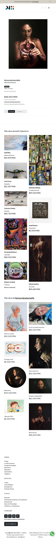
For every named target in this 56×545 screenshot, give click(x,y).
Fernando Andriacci (10, 252)
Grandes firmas (9, 489)
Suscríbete (11, 524)
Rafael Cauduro (34, 284)
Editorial (6, 498)
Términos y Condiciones (12, 506)
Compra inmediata (10, 465)
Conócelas (35, 1)
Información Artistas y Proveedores (15, 500)
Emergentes (8, 487)
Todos (6, 483)
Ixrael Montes (33, 225)
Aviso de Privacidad (10, 504)
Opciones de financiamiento (12, 102)
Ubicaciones (8, 502)
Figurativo (7, 470)
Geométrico (8, 472)
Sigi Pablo (7, 152)
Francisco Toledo (9, 208)
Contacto (19, 111)
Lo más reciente (9, 463)
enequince (21, 537)
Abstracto (7, 467)
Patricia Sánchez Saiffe (12, 80)
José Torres (7, 181)
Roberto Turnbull (9, 282)
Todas (6, 461)
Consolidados (8, 485)
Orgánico (7, 474)
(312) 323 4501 (14, 533)
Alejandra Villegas (34, 187)
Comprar (11, 111)
